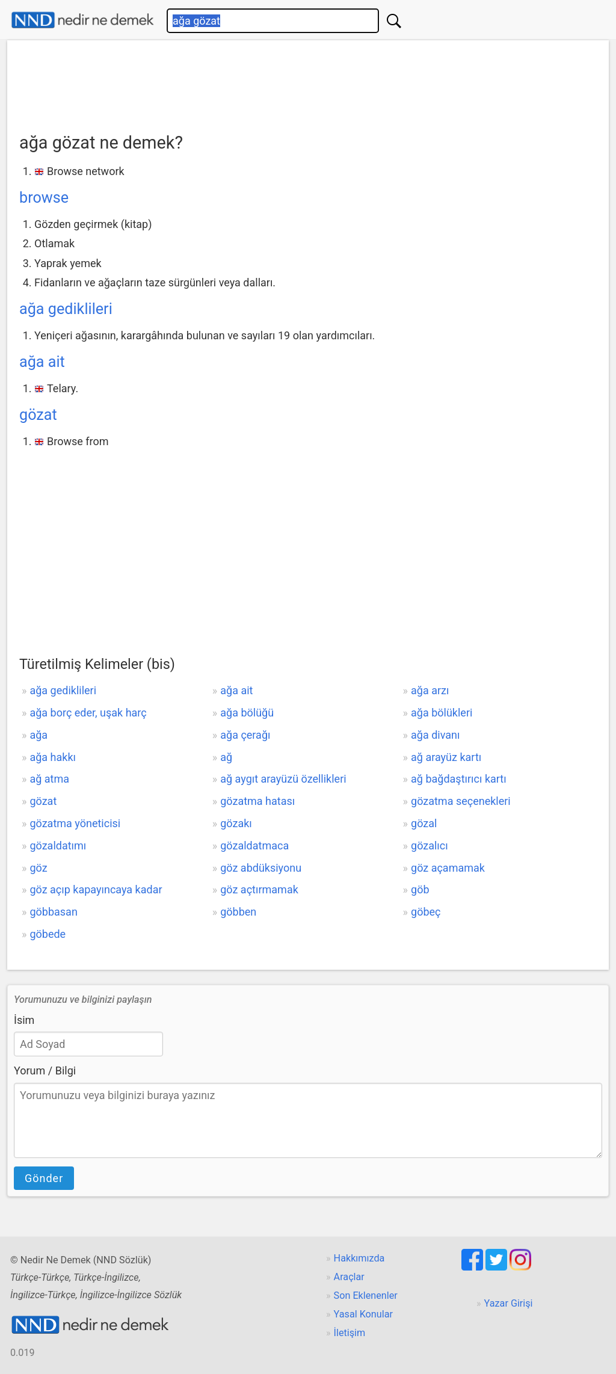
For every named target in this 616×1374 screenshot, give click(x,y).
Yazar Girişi (508, 1303)
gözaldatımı (57, 845)
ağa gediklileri (65, 309)
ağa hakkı (52, 757)
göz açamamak (448, 867)
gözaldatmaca (254, 845)
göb (420, 889)
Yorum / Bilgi (45, 1070)
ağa (38, 735)
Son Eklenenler (366, 1295)
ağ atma (49, 778)
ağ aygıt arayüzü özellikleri (283, 778)
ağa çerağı (245, 735)
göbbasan (53, 911)
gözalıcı (429, 845)
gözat (38, 415)
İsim (24, 1020)
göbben (238, 911)
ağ (226, 757)
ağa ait (42, 362)
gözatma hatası (257, 801)
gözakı (236, 823)
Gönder (44, 1178)
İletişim (350, 1333)
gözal (424, 823)
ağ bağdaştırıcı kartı (459, 778)
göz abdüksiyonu (260, 867)
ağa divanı (435, 735)
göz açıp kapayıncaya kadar (95, 889)
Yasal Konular (363, 1314)
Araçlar (349, 1277)
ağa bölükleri (441, 712)
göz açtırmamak (259, 889)
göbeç (425, 911)
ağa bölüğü (247, 712)
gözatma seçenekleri (461, 801)
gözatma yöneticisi (74, 823)
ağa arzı (430, 690)
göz (38, 867)
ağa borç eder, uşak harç (87, 712)
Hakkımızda (359, 1258)
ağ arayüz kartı (446, 757)
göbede (47, 934)
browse (44, 197)
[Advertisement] (308, 82)
